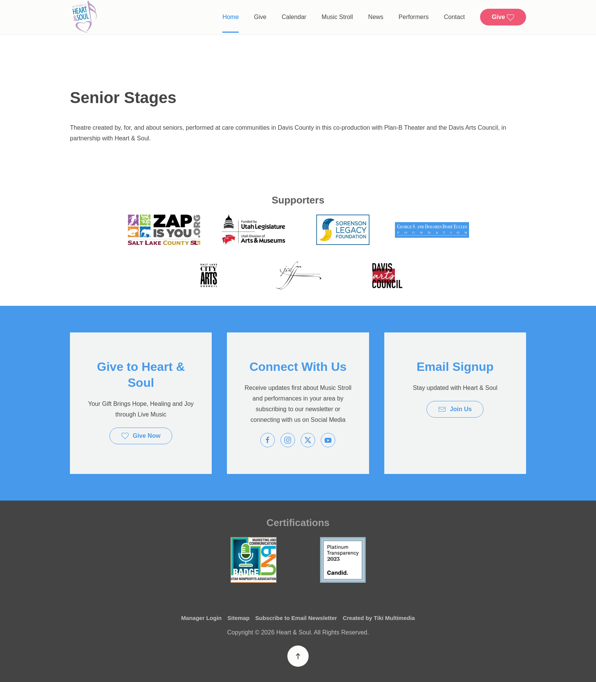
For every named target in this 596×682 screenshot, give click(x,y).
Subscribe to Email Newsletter (296, 618)
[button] (298, 656)
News (376, 17)
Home (230, 17)
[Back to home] (84, 17)
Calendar (294, 17)
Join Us (455, 409)
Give (260, 17)
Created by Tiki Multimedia (379, 618)
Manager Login (201, 618)
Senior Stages (123, 98)
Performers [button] (414, 17)
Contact (454, 17)
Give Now (140, 436)
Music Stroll (337, 17)
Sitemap (238, 618)
